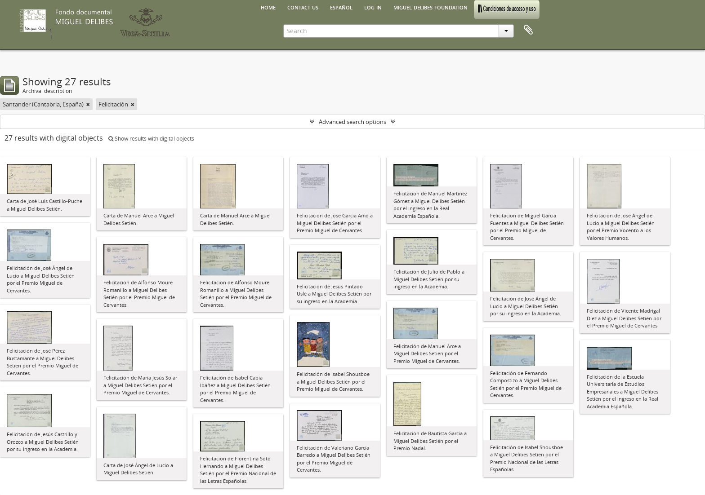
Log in (373, 7)
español (341, 7)
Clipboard (528, 30)
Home (268, 7)
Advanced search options (352, 122)
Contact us (302, 7)
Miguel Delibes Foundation (430, 7)
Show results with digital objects (151, 138)
